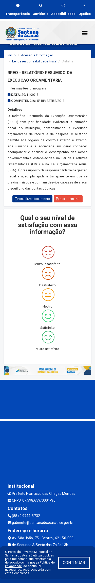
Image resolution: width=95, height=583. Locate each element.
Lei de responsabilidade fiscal (34, 61)
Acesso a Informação (37, 55)
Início (12, 55)
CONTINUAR (74, 562)
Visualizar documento (32, 199)
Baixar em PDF (68, 199)
